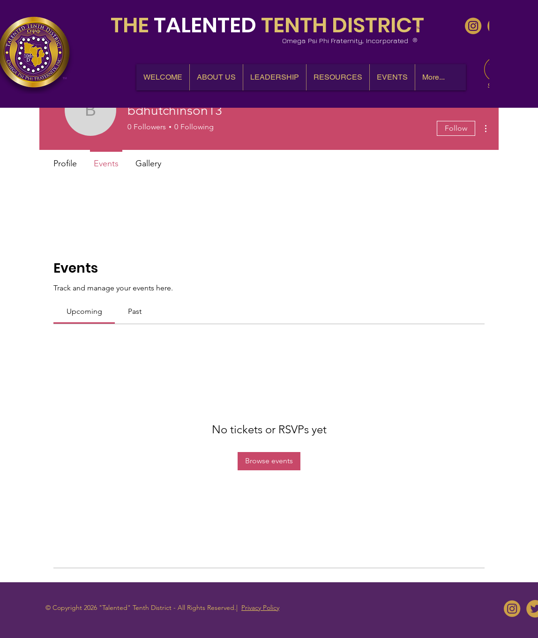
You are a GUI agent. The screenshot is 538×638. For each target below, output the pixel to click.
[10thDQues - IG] (473, 26)
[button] (216, 77)
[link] (84, 311)
